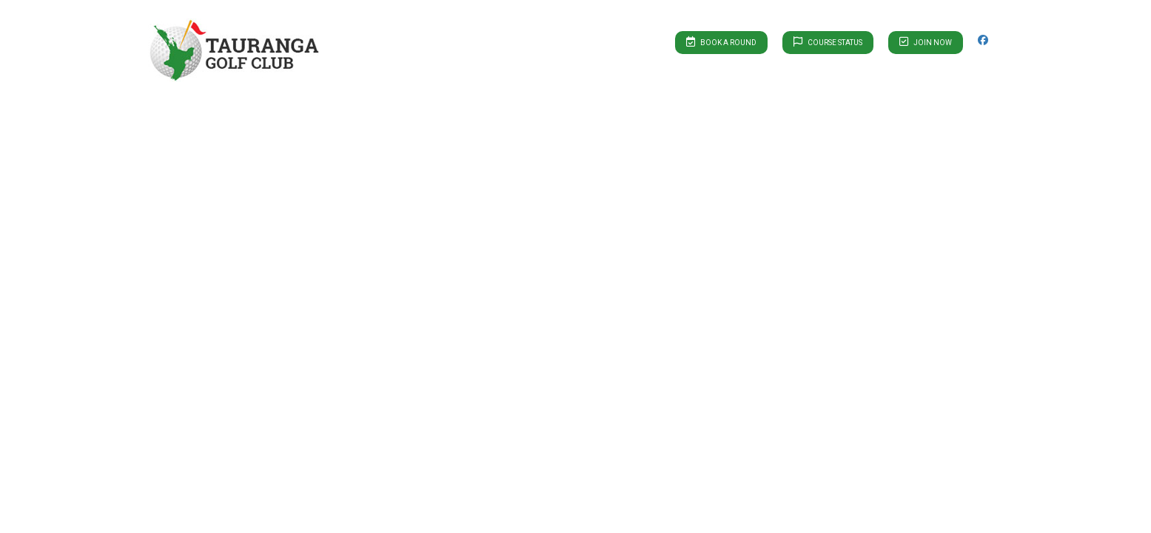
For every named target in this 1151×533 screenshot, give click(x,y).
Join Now (925, 41)
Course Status (827, 41)
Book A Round (721, 41)
